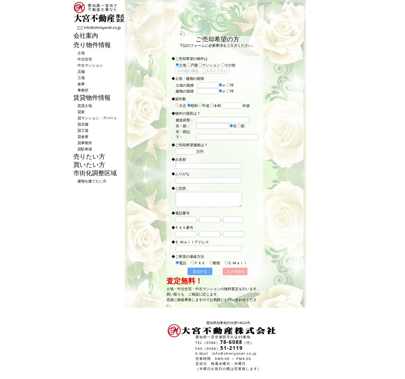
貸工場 (82, 130)
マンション (209, 65)
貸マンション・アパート (97, 117)
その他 (228, 65)
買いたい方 (89, 164)
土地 (81, 52)
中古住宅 (84, 59)
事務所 (82, 90)
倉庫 (81, 83)
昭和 (192, 105)
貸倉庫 (82, 136)
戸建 (192, 65)
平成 (204, 105)
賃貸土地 (84, 105)
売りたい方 (89, 156)
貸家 (81, 111)
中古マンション (90, 65)
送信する (200, 271)
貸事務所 (84, 142)
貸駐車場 (84, 148)
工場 (81, 77)
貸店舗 (82, 124)
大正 (181, 105)
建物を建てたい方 (91, 181)
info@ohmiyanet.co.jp (102, 27)
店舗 (81, 71)
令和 (215, 105)
